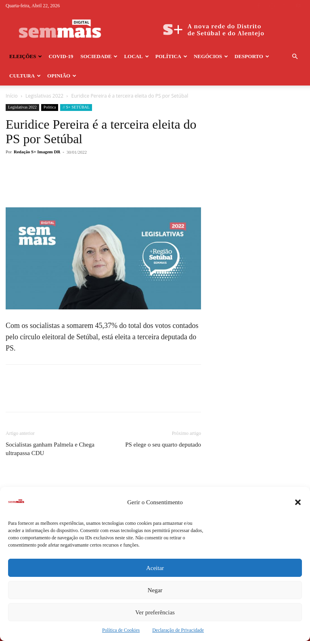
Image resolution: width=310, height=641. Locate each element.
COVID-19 (60, 56)
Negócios (211, 56)
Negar (155, 590)
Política (171, 56)
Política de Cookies (121, 630)
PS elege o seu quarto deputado (163, 444)
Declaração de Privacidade (178, 630)
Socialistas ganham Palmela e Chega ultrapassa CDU (50, 448)
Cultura (25, 76)
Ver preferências (155, 612)
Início (12, 95)
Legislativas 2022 (44, 95)
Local (136, 56)
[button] (298, 502)
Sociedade (98, 56)
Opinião (61, 76)
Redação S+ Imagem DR (37, 151)
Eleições (25, 56)
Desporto (252, 56)
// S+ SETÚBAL (76, 107)
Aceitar (155, 568)
